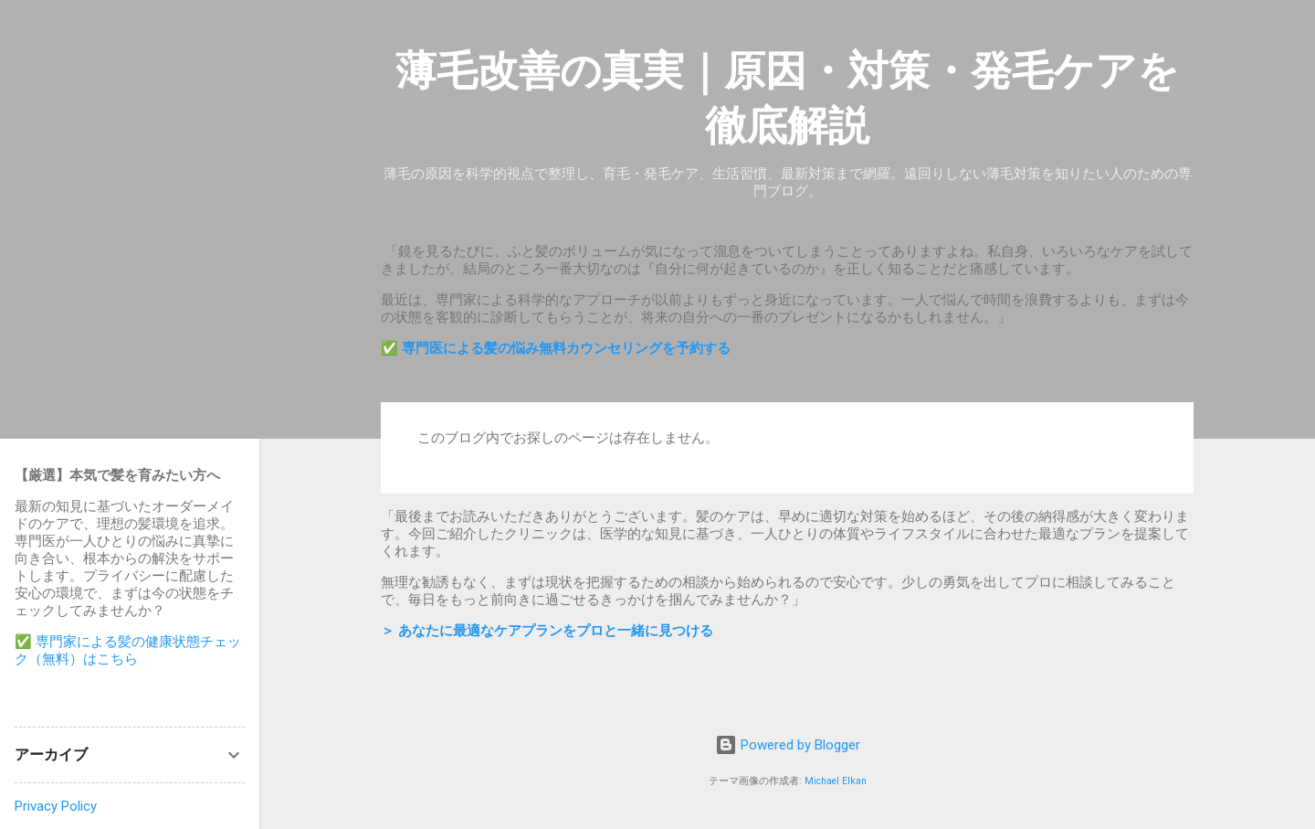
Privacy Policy (56, 806)
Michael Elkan (836, 781)
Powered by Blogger (787, 745)
